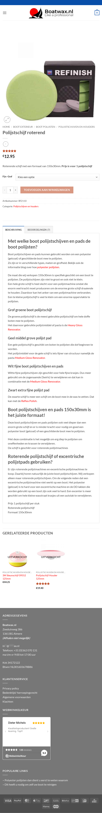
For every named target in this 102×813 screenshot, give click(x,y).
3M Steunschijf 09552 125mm (14, 577)
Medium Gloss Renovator (30, 357)
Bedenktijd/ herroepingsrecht (20, 692)
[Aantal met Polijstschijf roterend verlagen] (5, 190)
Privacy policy (11, 688)
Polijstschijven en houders (76, 126)
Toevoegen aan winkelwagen (47, 189)
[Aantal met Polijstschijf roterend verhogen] (16, 190)
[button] (5, 13)
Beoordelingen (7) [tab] (39, 229)
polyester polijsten (48, 267)
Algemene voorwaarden (17, 697)
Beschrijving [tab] (13, 229)
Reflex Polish (29, 400)
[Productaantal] (10, 190)
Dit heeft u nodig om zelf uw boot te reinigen (31, 784)
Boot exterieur (23, 126)
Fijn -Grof (7, 176)
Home (6, 126)
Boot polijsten (45, 126)
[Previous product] (5, 144)
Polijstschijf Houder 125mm (46, 577)
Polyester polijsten (16, 780)
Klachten (8, 701)
